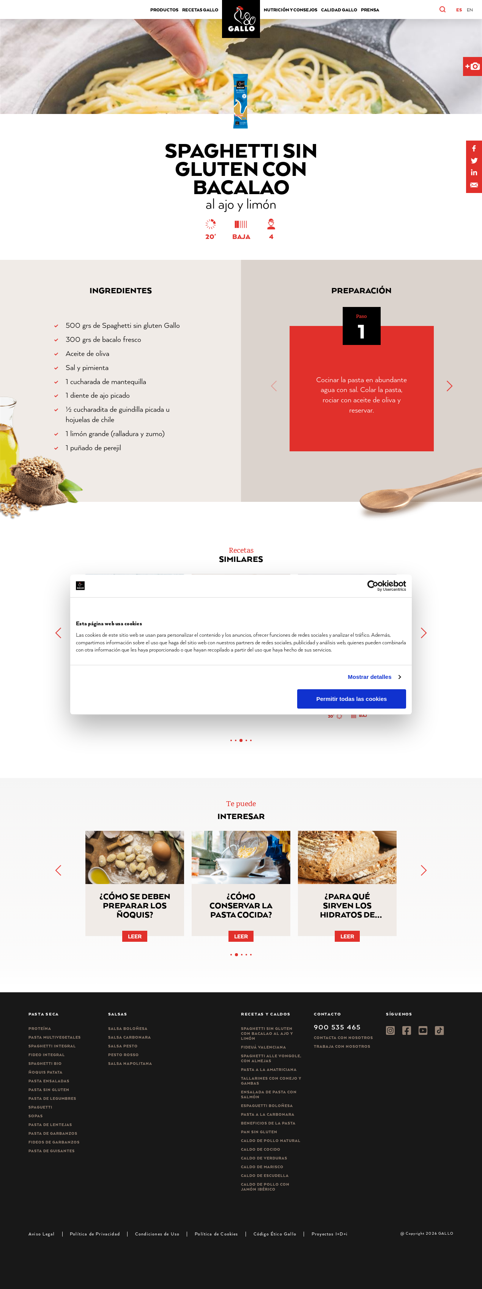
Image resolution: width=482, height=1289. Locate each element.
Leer (135, 936)
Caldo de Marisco (262, 1166)
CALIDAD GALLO (339, 10)
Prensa (370, 10)
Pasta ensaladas (48, 1081)
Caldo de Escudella (265, 1175)
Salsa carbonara (129, 1037)
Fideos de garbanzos (54, 1142)
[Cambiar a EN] (470, 10)
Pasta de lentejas (50, 1124)
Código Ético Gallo (275, 1234)
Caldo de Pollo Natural (271, 1140)
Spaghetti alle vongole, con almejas (271, 1058)
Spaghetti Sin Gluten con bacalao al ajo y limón (267, 1033)
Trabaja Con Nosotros (342, 1046)
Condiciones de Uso (157, 1234)
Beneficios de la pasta (268, 1123)
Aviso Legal (41, 1234)
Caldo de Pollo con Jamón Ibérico (265, 1187)
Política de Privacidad (95, 1234)
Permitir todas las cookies (351, 699)
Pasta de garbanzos (52, 1133)
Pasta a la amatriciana (269, 1069)
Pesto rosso (123, 1054)
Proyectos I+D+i (330, 1234)
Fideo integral (46, 1054)
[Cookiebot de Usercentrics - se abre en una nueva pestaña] (373, 586)
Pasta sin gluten (48, 1089)
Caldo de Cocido (260, 1149)
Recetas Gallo (200, 10)
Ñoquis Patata (45, 1072)
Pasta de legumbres (52, 1098)
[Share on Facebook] (474, 148)
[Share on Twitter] (474, 161)
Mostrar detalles (370, 677)
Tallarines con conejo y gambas (271, 1081)
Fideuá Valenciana (263, 1047)
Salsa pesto (123, 1046)
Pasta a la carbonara (268, 1114)
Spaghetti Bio (45, 1063)
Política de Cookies (216, 1234)
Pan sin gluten (259, 1131)
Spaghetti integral (52, 1046)
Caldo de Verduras (264, 1158)
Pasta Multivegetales (54, 1037)
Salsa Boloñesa (128, 1028)
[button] (450, 9)
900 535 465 (337, 1026)
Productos (164, 10)
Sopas (35, 1115)
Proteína (39, 1028)
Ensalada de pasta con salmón (269, 1094)
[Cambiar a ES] (459, 10)
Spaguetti (40, 1107)
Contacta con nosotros (343, 1037)
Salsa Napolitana (130, 1063)
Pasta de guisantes (51, 1150)
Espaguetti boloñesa (267, 1105)
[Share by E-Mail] (474, 173)
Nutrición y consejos (290, 10)
